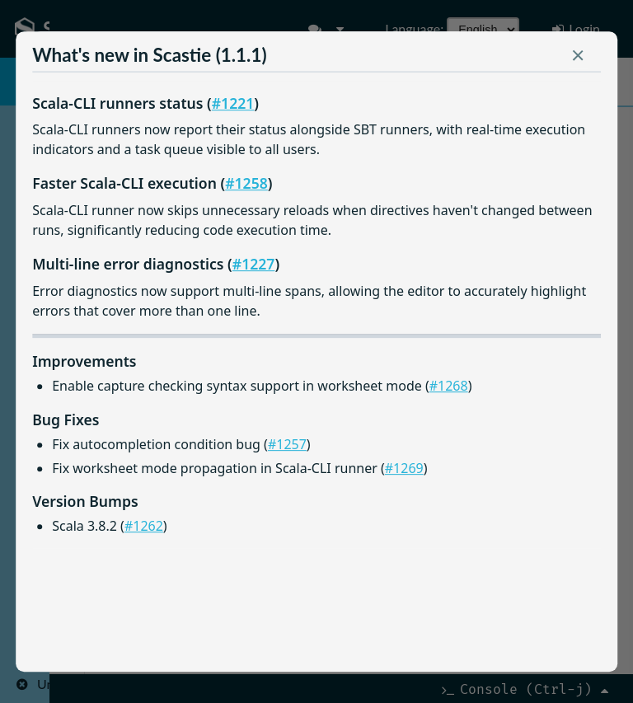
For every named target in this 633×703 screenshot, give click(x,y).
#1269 (404, 468)
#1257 (287, 444)
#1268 (448, 386)
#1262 (143, 526)
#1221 (233, 103)
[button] (578, 58)
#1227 (253, 264)
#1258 (246, 183)
